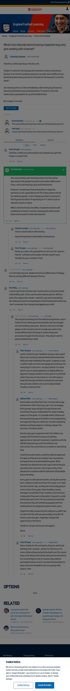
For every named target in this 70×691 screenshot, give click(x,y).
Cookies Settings (23, 686)
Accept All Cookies (44, 686)
